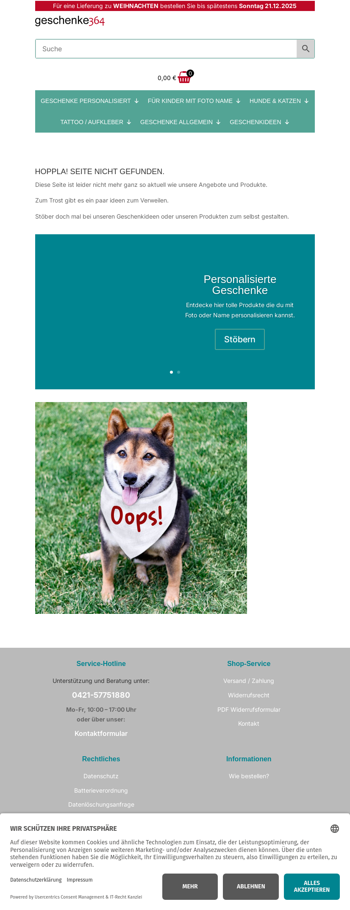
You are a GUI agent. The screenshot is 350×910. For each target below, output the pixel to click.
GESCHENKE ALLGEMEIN (180, 122)
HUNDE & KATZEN (279, 100)
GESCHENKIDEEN (259, 122)
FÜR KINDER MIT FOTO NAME (194, 100)
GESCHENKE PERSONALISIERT (90, 100)
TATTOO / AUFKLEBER (96, 122)
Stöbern (240, 339)
